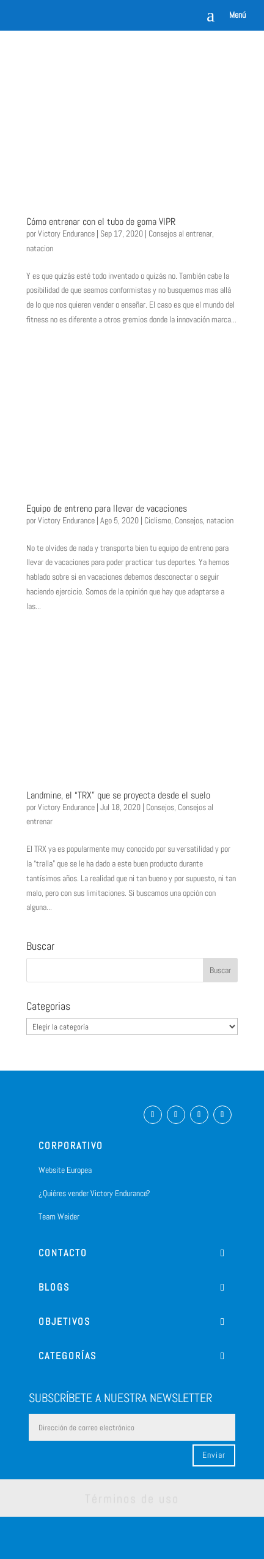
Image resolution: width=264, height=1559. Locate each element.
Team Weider (58, 1216)
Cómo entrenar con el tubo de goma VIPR (100, 221)
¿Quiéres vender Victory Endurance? (94, 1193)
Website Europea (65, 1169)
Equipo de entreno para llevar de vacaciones (106, 508)
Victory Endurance (66, 233)
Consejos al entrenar (180, 233)
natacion (39, 248)
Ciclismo (157, 520)
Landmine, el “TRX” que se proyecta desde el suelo (118, 795)
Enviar (214, 1454)
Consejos (189, 520)
